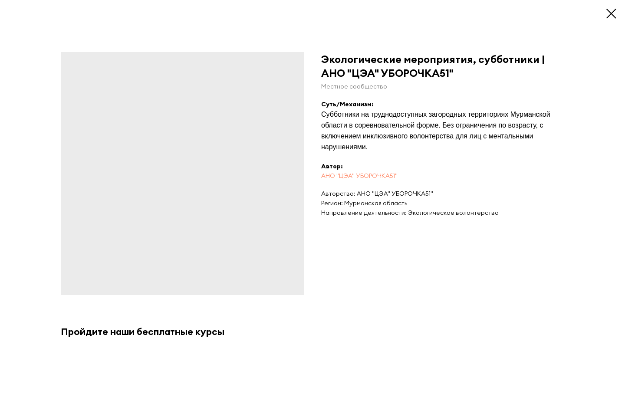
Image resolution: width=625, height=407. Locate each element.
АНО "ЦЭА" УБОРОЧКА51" (359, 176)
